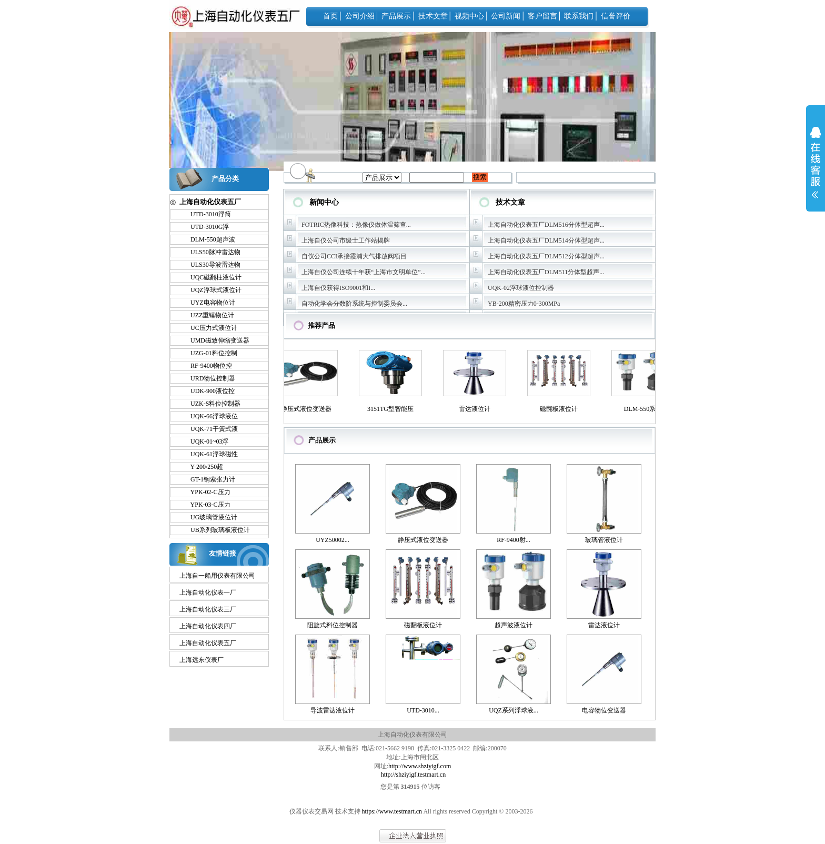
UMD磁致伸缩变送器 (215, 340)
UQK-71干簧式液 (209, 429)
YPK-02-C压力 (205, 492)
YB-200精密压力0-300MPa (524, 303)
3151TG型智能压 (392, 409)
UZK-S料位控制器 (210, 403)
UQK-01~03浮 (205, 441)
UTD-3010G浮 (205, 226)
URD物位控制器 (208, 378)
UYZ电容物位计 (208, 302)
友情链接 (222, 553)
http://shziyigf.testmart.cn (413, 774)
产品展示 (396, 16)
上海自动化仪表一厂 (207, 592)
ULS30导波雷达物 (210, 264)
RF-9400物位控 (206, 365)
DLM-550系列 (645, 409)
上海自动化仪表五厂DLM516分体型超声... (546, 224)
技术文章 (433, 16)
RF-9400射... (513, 540)
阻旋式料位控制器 (332, 625)
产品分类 (225, 179)
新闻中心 (324, 202)
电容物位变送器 (604, 710)
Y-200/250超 (202, 466)
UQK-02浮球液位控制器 (521, 288)
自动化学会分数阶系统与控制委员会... (354, 303)
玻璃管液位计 (604, 540)
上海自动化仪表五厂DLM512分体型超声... (546, 256)
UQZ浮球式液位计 (211, 290)
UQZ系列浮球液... (513, 710)
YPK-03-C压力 (205, 504)
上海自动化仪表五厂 (207, 643)
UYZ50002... (332, 540)
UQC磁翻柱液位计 (211, 277)
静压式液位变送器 (308, 409)
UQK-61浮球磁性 (209, 454)
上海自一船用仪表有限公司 (217, 575)
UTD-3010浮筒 (206, 214)
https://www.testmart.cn (392, 811)
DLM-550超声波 (208, 239)
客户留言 (542, 16)
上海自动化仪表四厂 (207, 626)
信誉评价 (615, 16)
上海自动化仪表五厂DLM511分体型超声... (546, 272)
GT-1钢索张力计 (208, 479)
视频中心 (469, 16)
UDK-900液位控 (208, 391)
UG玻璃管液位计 (209, 517)
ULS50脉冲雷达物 (210, 252)
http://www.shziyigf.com (419, 766)
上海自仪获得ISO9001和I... (338, 288)
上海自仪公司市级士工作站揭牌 (345, 240)
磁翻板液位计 (561, 409)
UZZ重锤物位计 (207, 315)
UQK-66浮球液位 (209, 416)
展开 (815, 169)
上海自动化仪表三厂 (207, 609)
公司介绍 (360, 16)
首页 (330, 16)
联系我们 (578, 16)
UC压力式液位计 (209, 327)
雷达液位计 (476, 409)
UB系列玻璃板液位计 (215, 530)
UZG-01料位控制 (209, 353)
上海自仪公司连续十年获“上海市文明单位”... (363, 272)
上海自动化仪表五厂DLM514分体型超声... (546, 240)
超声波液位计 (513, 625)
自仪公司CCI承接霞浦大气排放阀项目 (354, 256)
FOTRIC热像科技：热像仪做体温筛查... (356, 224)
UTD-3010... (423, 710)
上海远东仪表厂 (201, 660)
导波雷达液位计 (332, 710)
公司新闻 (505, 16)
